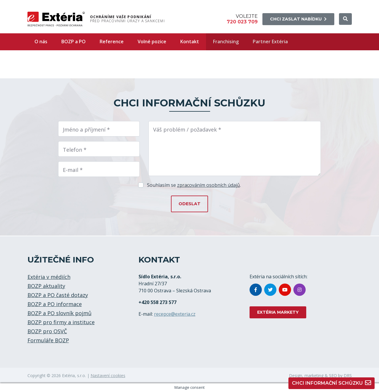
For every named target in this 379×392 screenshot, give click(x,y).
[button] (345, 19)
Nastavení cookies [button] (108, 375)
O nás (40, 41)
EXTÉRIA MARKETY (278, 312)
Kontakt (189, 41)
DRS (348, 375)
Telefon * (74, 149)
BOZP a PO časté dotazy (57, 294)
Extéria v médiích (48, 276)
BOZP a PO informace (54, 304)
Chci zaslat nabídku (298, 19)
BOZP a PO (73, 41)
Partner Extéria (270, 41)
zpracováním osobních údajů (208, 185)
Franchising (226, 41)
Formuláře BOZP (48, 340)
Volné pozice (152, 41)
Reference (112, 41)
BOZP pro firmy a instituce (61, 322)
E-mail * (73, 169)
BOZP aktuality (46, 285)
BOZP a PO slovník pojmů (59, 313)
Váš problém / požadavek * (187, 129)
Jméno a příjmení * (86, 129)
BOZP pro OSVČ (47, 331)
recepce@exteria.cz (174, 314)
